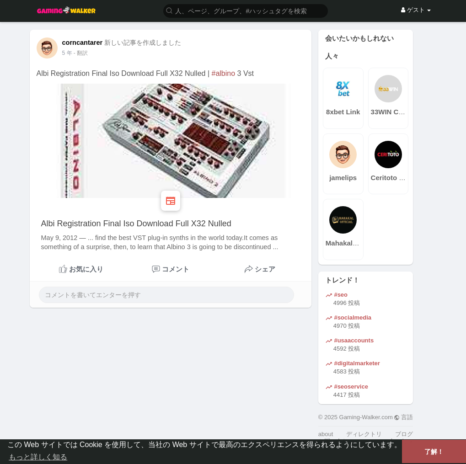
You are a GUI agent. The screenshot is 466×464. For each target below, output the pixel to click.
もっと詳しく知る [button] (38, 457)
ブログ (404, 434)
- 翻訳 (81, 53)
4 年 (67, 53)
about (325, 434)
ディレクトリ (364, 434)
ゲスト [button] (416, 9)
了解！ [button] (434, 451)
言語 (403, 417)
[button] (245, 10)
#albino (224, 73)
